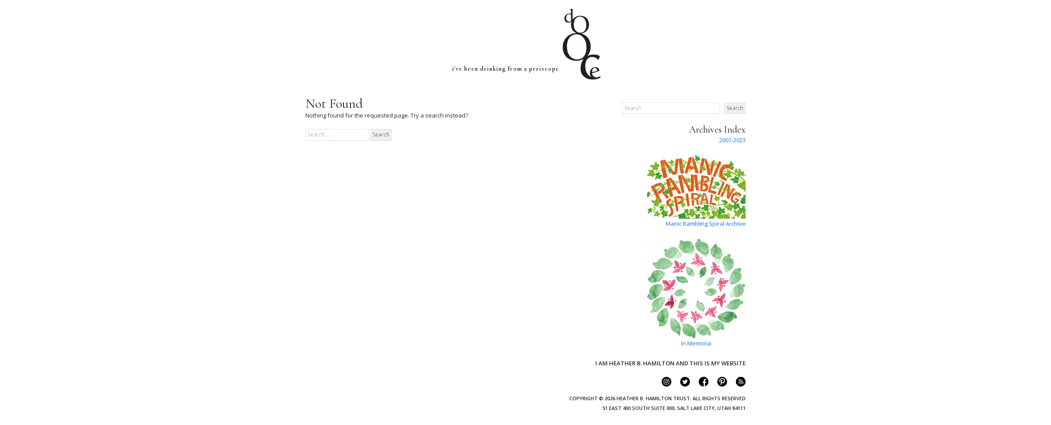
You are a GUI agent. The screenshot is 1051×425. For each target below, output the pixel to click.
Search (735, 108)
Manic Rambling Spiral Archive (706, 224)
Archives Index (717, 129)
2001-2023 (732, 140)
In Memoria (696, 343)
